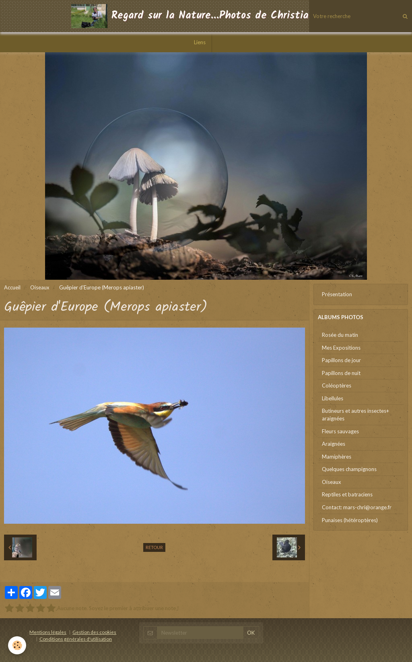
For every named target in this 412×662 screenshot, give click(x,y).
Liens (200, 42)
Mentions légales (47, 632)
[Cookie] (17, 645)
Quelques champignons (349, 469)
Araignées (333, 444)
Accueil (12, 287)
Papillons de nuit (341, 373)
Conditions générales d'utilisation (75, 639)
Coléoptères (336, 385)
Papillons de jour (341, 360)
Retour (154, 547)
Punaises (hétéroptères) (350, 520)
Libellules (332, 398)
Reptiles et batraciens (347, 494)
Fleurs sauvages (340, 431)
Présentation (337, 294)
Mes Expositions (341, 347)
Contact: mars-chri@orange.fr (356, 507)
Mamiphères (336, 456)
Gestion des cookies (94, 632)
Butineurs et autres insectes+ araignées (355, 415)
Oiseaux (39, 287)
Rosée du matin (340, 335)
